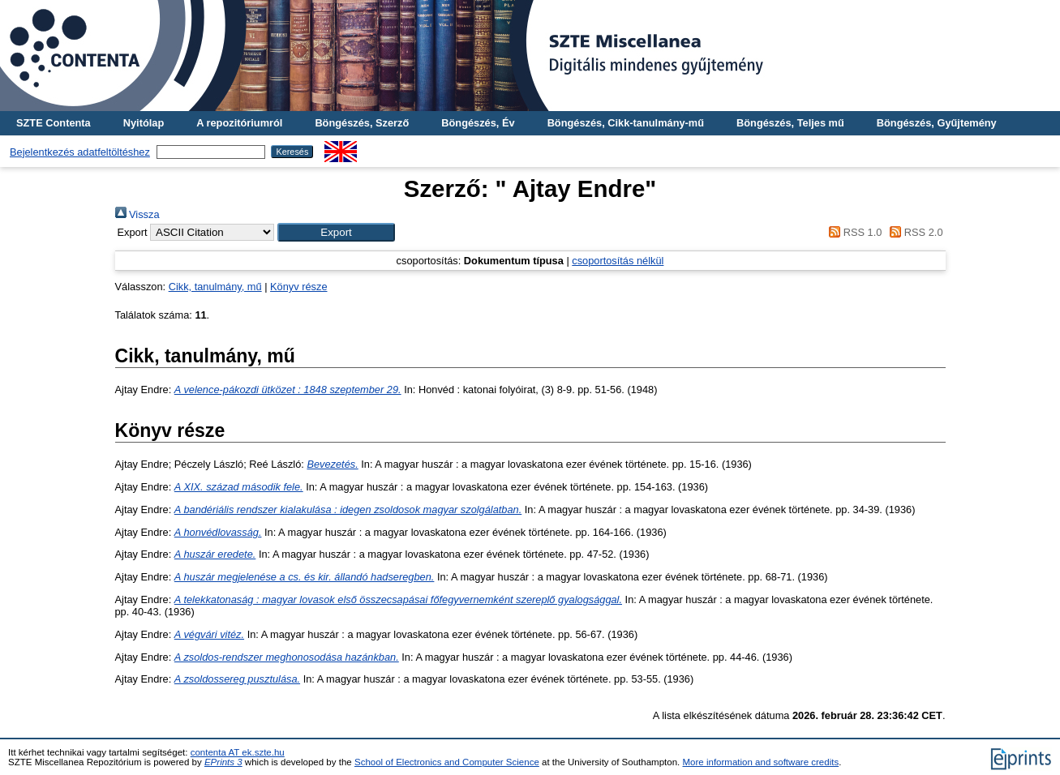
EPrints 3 (223, 762)
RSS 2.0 (914, 232)
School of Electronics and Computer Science (446, 762)
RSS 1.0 (853, 232)
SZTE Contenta (53, 123)
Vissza (137, 214)
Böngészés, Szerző (362, 123)
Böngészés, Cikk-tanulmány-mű (625, 123)
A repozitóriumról (239, 123)
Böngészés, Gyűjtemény (937, 123)
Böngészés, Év (477, 123)
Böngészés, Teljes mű (790, 123)
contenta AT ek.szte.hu (238, 752)
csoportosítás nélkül (617, 261)
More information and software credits (761, 762)
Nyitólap (143, 123)
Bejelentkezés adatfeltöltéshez (80, 152)
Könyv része (298, 286)
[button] (336, 232)
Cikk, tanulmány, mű (215, 286)
